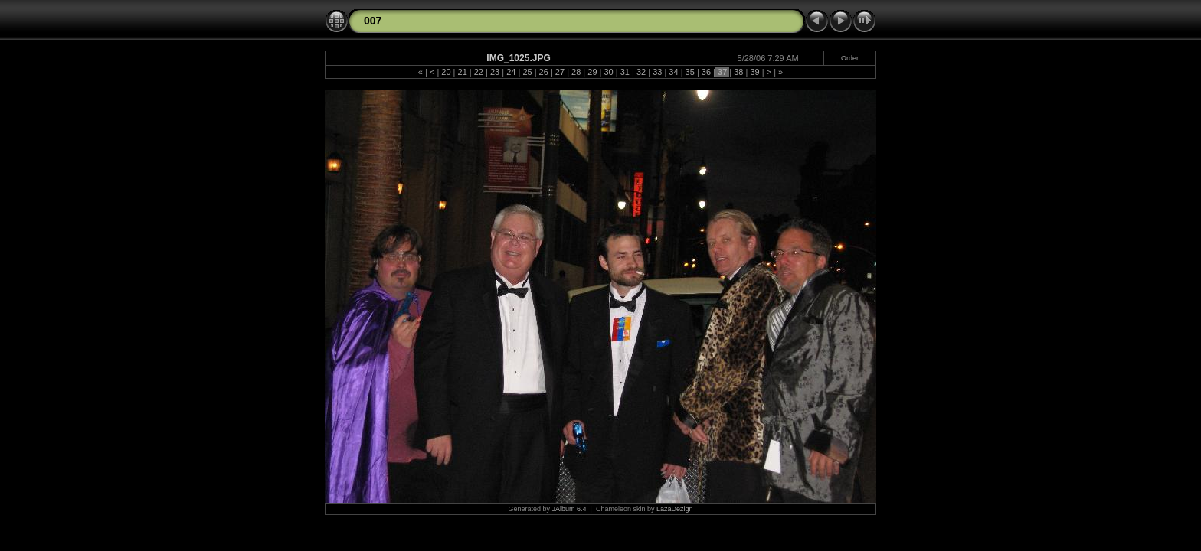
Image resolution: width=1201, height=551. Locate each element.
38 (738, 72)
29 (592, 72)
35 (690, 72)
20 (446, 72)
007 (372, 21)
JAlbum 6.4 (569, 509)
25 (527, 72)
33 (657, 72)
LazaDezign (674, 509)
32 (641, 72)
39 (754, 72)
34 (673, 72)
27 (560, 72)
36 (706, 72)
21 (462, 72)
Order (850, 58)
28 (576, 72)
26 (544, 72)
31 (625, 72)
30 (608, 72)
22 (479, 72)
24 (511, 72)
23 (495, 72)
